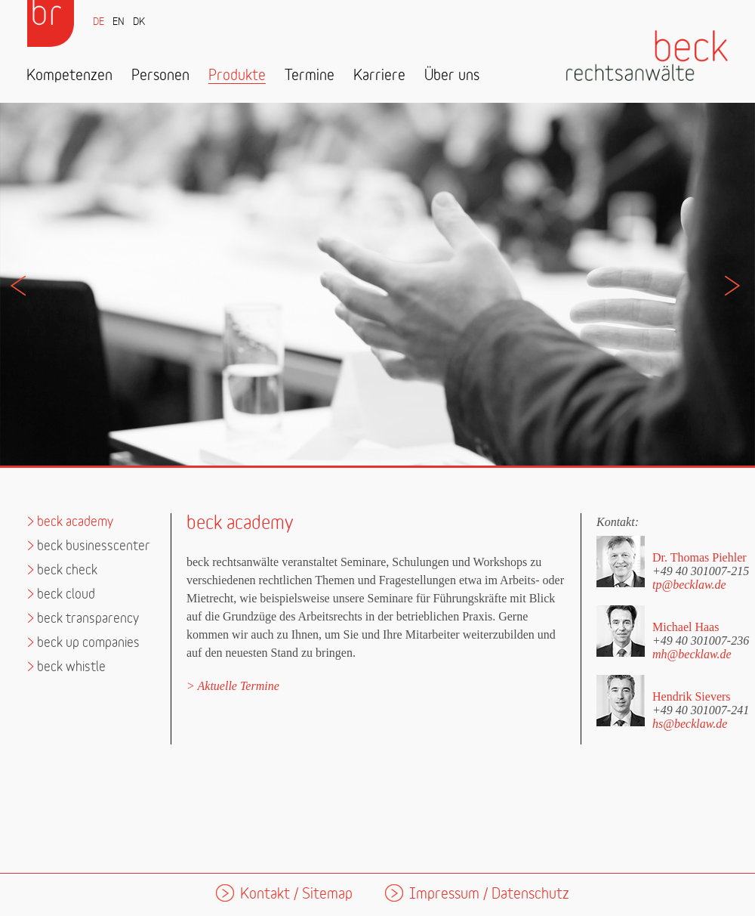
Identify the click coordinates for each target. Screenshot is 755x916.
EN (118, 22)
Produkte (237, 76)
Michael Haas (685, 626)
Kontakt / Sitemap (296, 894)
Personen (160, 76)
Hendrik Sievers (691, 696)
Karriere (379, 76)
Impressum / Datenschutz (489, 894)
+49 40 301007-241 (700, 709)
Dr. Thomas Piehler (699, 557)
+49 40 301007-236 (700, 640)
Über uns (451, 76)
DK (139, 22)
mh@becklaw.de (692, 654)
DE (98, 22)
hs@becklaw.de (689, 723)
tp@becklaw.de (689, 584)
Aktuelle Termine (238, 685)
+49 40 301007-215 (700, 570)
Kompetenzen (69, 76)
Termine (309, 76)
